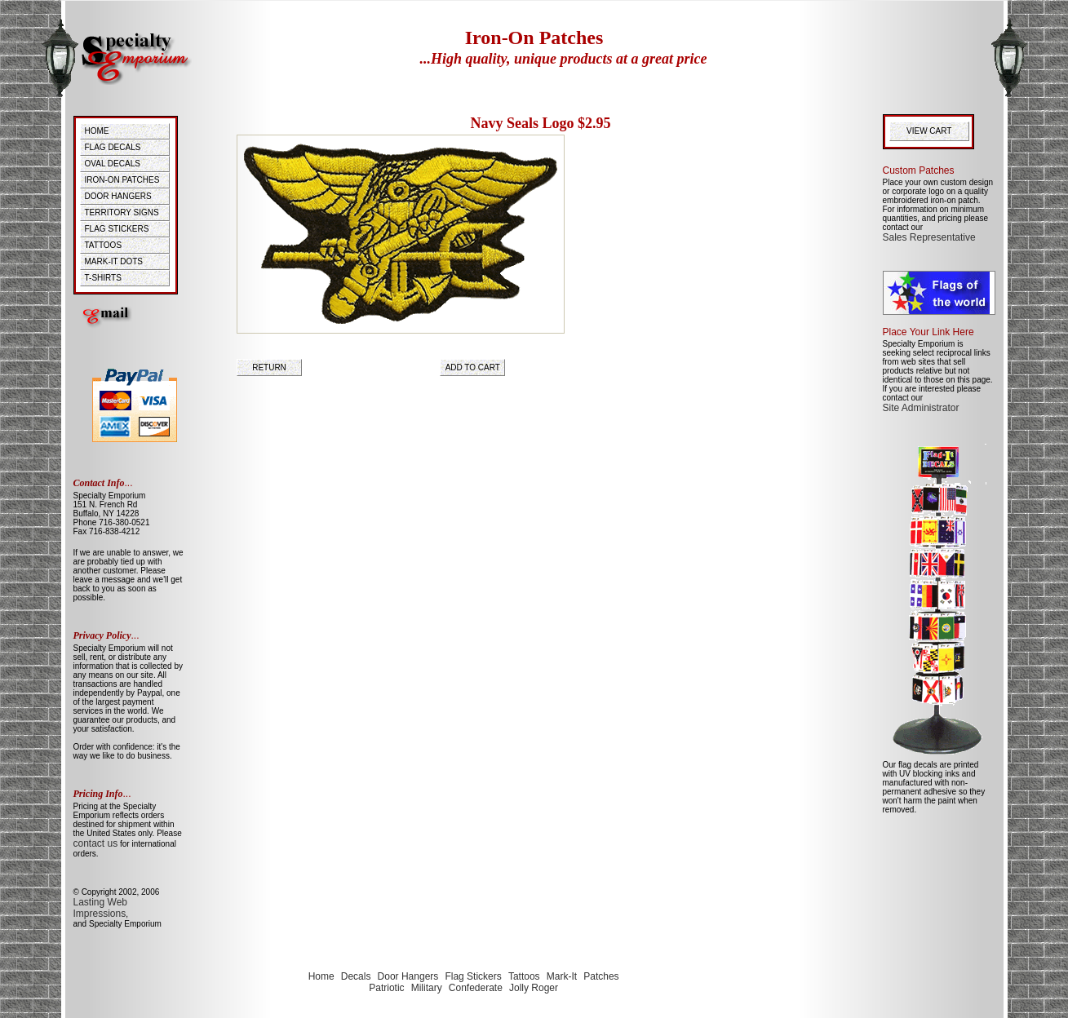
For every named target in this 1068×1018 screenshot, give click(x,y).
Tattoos (524, 976)
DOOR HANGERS (118, 196)
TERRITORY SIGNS (122, 212)
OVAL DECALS (112, 163)
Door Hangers (408, 976)
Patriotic (386, 988)
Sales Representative (929, 237)
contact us (95, 843)
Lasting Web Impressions (100, 907)
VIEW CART (931, 130)
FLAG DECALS (113, 147)
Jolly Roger (533, 988)
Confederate (476, 988)
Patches (600, 976)
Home (321, 976)
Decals (356, 976)
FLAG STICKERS (117, 228)
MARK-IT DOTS (114, 261)
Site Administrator (921, 408)
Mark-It (562, 976)
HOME (97, 130)
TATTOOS (103, 245)
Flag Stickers (473, 976)
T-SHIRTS (103, 277)
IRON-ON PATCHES (122, 179)
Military (426, 988)
